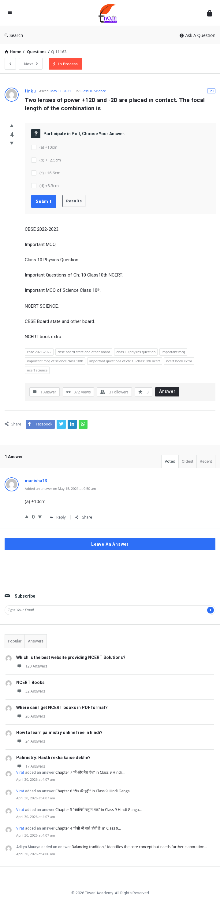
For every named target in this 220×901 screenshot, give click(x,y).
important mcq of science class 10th (55, 361)
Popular (14, 641)
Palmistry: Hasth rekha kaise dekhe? (53, 757)
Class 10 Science (93, 91)
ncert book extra (179, 361)
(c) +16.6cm (50, 172)
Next (31, 64)
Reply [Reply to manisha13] (58, 517)
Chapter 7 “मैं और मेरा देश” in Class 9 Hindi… (90, 772)
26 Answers (30, 716)
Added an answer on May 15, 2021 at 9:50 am (60, 488)
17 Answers (30, 766)
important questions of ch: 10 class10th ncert (124, 361)
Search (14, 35)
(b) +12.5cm (50, 160)
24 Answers (30, 741)
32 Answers (30, 691)
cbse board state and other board (84, 351)
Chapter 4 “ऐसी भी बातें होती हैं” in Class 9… (88, 828)
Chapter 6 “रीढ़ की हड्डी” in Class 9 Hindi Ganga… (93, 791)
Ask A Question (197, 35)
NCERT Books (30, 682)
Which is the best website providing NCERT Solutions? (70, 657)
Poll (211, 91)
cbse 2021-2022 (39, 351)
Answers (35, 641)
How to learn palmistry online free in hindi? (59, 732)
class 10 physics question (135, 351)
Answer (167, 391)
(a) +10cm (48, 147)
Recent (206, 461)
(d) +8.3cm (49, 185)
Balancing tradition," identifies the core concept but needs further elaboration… (139, 846)
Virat (20, 772)
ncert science (37, 370)
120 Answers (31, 666)
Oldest (187, 461)
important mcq (173, 351)
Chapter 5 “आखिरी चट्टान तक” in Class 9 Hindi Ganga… (98, 809)
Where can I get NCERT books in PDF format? (62, 707)
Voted (170, 461)
